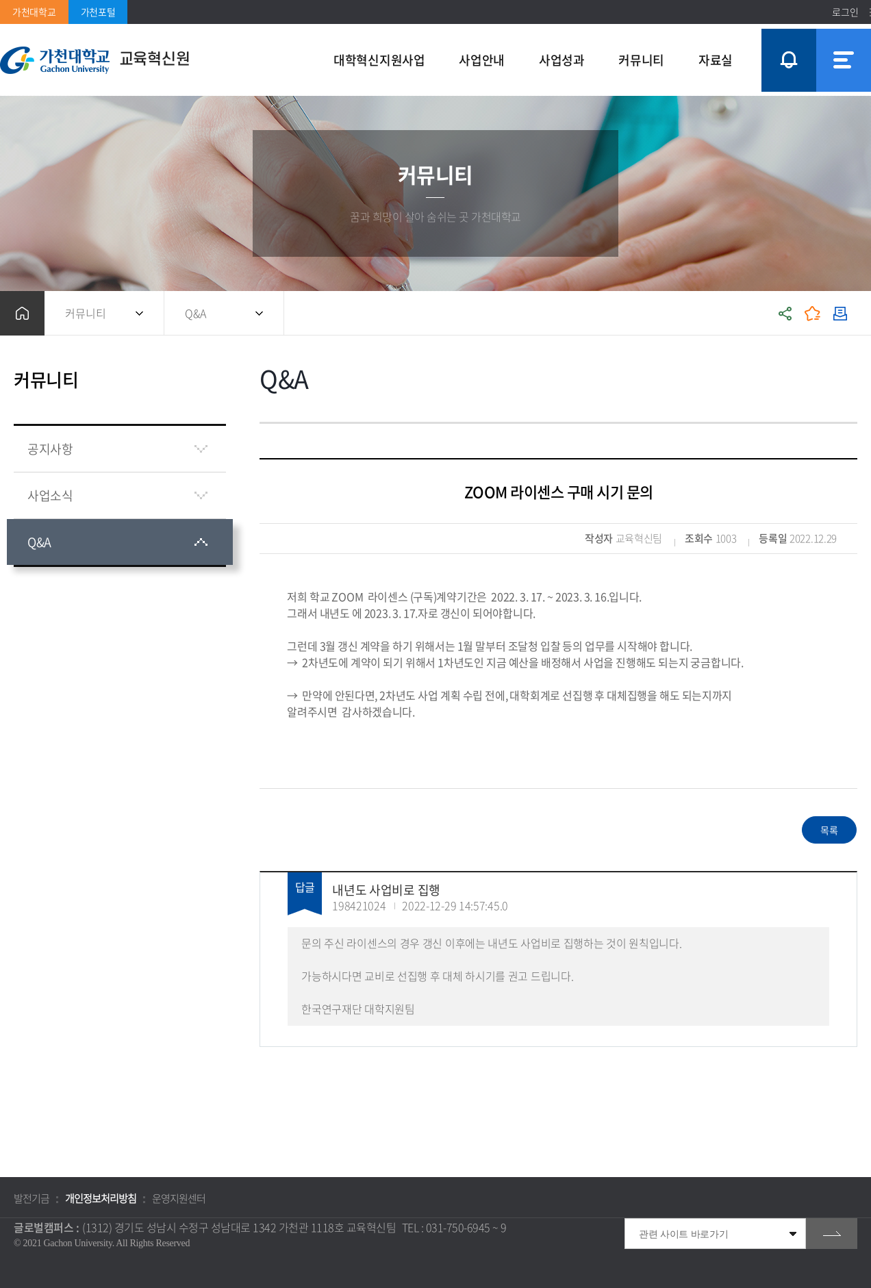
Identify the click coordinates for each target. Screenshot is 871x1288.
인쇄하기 (840, 313)
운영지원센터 (178, 1198)
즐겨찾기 (812, 313)
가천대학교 (34, 11)
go (831, 1233)
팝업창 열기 (786, 35)
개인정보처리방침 (100, 1198)
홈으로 (22, 313)
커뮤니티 (85, 313)
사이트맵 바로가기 (843, 60)
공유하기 (785, 313)
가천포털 (98, 11)
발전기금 (31, 1198)
